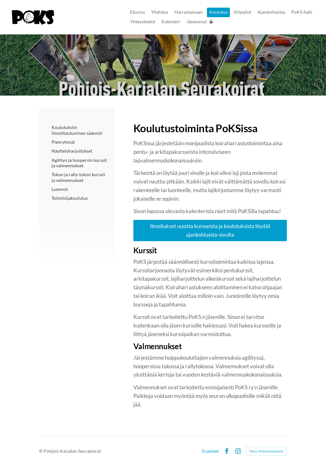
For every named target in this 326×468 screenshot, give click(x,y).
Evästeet (210, 451)
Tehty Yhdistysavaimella (266, 451)
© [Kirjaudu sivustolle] (41, 451)
